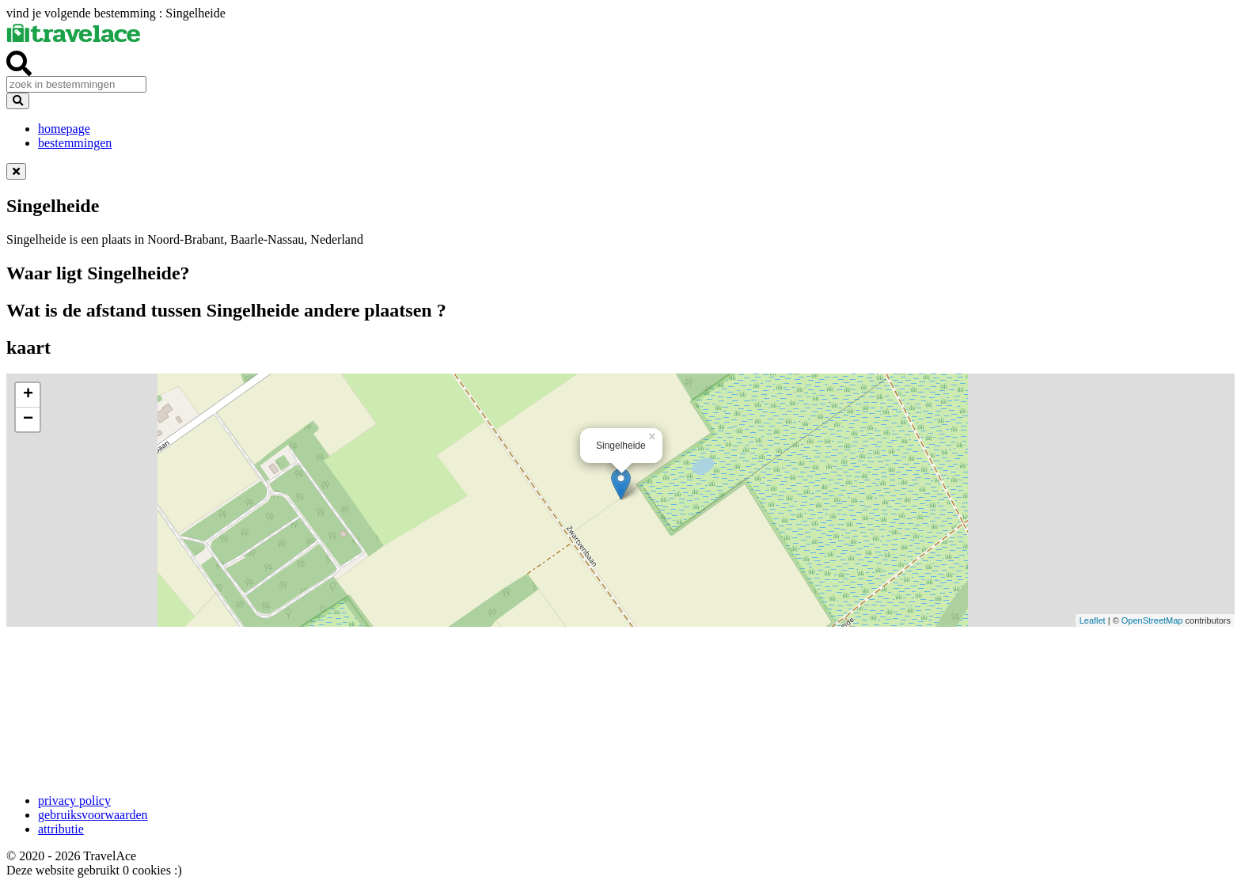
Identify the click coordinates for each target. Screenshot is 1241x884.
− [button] (28, 419)
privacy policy (74, 800)
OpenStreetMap (1152, 620)
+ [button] (28, 395)
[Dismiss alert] (16, 171)
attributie (61, 829)
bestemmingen (75, 143)
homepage (64, 128)
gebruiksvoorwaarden (93, 814)
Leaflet (1093, 620)
